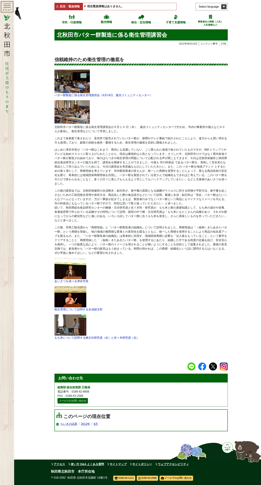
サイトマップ (118, 464)
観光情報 (106, 22)
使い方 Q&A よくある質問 (87, 464)
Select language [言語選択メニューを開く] (209, 6)
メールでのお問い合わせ (72, 400)
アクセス (59, 464)
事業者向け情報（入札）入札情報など (210, 23)
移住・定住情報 (141, 22)
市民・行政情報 (72, 22)
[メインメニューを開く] (7, 6)
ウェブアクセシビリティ (173, 464)
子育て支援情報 (176, 22)
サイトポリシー (142, 464)
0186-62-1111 (124, 478)
